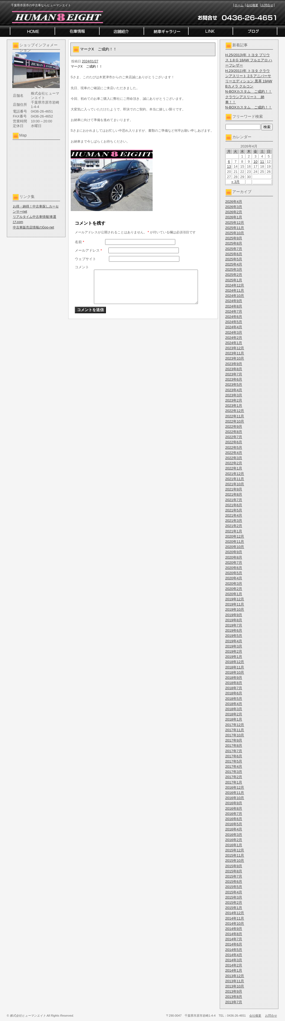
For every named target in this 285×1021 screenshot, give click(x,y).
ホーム (239, 5)
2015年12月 (234, 850)
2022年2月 (233, 463)
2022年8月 (233, 432)
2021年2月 (233, 526)
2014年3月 (233, 960)
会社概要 (252, 5)
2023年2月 (233, 400)
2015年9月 (233, 866)
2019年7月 (233, 625)
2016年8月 (233, 808)
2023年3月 (233, 395)
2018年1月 (233, 719)
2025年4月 (233, 264)
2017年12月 (234, 725)
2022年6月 (233, 442)
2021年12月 (234, 474)
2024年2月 (233, 338)
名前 (79, 242)
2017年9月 (233, 740)
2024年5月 (233, 322)
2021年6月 (233, 505)
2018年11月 (234, 667)
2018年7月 (233, 688)
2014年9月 (233, 929)
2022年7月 (233, 437)
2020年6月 (233, 568)
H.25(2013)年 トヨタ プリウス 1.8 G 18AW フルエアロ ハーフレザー (248, 60)
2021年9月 (233, 489)
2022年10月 (234, 421)
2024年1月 (233, 343)
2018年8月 (233, 683)
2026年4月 (233, 202)
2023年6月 (233, 379)
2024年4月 (233, 327)
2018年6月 (233, 693)
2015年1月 (233, 908)
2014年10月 (234, 923)
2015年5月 (233, 887)
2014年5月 (233, 950)
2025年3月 (233, 269)
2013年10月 (234, 986)
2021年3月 (233, 521)
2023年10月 (234, 358)
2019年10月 (234, 609)
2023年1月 (233, 405)
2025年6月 (233, 254)
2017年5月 (233, 761)
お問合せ (267, 5)
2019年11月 (234, 604)
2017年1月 (233, 782)
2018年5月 (233, 699)
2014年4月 (233, 955)
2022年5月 (233, 447)
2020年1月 (233, 594)
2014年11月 (234, 918)
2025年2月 (233, 275)
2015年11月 (234, 855)
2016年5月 (233, 824)
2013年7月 (233, 1002)
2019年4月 (233, 641)
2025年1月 (233, 280)
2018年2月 (233, 714)
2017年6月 (233, 756)
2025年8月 (233, 243)
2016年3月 (233, 835)
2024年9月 (233, 301)
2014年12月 (234, 913)
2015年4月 (233, 892)
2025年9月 (233, 238)
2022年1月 (233, 468)
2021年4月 (233, 515)
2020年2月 (233, 589)
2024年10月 (234, 296)
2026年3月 (233, 207)
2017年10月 (234, 735)
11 (262, 161)
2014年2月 (233, 965)
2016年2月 (233, 840)
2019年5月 (233, 636)
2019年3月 (233, 646)
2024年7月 (233, 311)
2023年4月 (233, 390)
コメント (82, 267)
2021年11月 (234, 479)
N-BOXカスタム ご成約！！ (248, 91)
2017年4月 (233, 766)
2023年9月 (233, 364)
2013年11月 (234, 981)
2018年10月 (234, 672)
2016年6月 (233, 819)
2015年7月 (233, 876)
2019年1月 (233, 657)
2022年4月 (233, 453)
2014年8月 (233, 934)
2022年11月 (234, 416)
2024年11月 (234, 290)
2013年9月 (233, 991)
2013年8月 (233, 997)
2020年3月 (233, 584)
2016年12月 (234, 787)
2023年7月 (233, 374)
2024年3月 (233, 332)
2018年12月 (234, 662)
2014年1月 (233, 970)
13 (229, 166)
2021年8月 (233, 494)
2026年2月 (233, 212)
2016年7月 (233, 814)
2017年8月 (233, 745)
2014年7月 (233, 939)
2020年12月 (234, 536)
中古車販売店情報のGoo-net (33, 227)
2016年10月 (234, 798)
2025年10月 (234, 233)
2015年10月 (234, 861)
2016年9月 (233, 803)
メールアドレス (88, 250)
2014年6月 (233, 944)
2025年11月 (234, 228)
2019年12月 (234, 599)
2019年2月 (233, 651)
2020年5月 (233, 573)
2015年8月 (233, 871)
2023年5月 (233, 385)
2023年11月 (234, 353)
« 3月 (235, 182)
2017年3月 (233, 772)
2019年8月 (233, 620)
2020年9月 (233, 552)
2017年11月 (234, 730)
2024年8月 (233, 306)
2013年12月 (234, 976)
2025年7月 (233, 249)
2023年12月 (234, 348)
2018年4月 (233, 704)
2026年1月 (233, 217)
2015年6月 (233, 882)
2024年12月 (234, 285)
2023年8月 (233, 369)
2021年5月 (233, 510)
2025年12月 (234, 223)
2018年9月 (233, 678)
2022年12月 (234, 411)
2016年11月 (234, 793)
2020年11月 (234, 542)
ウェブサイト (85, 259)
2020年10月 (234, 547)
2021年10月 (234, 484)
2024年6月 (233, 317)
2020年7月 (233, 563)
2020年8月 (233, 557)
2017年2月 (233, 777)
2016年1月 (233, 845)
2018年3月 (233, 709)
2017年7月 (233, 751)
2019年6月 (233, 630)
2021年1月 (233, 531)
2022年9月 (233, 426)
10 (255, 161)
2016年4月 (233, 829)
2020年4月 (233, 578)
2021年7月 (233, 500)
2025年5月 (233, 259)
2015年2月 (233, 902)
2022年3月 (233, 458)
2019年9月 (233, 615)
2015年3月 (233, 897)
